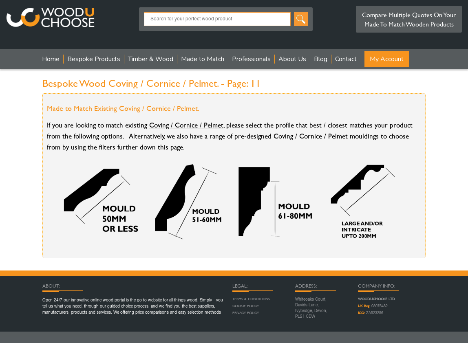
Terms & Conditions (251, 299)
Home (51, 59)
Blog (320, 59)
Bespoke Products (93, 59)
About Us (292, 59)
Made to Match (202, 59)
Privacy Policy (245, 313)
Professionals (251, 59)
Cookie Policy (245, 306)
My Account (387, 59)
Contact (346, 59)
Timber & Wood (150, 59)
